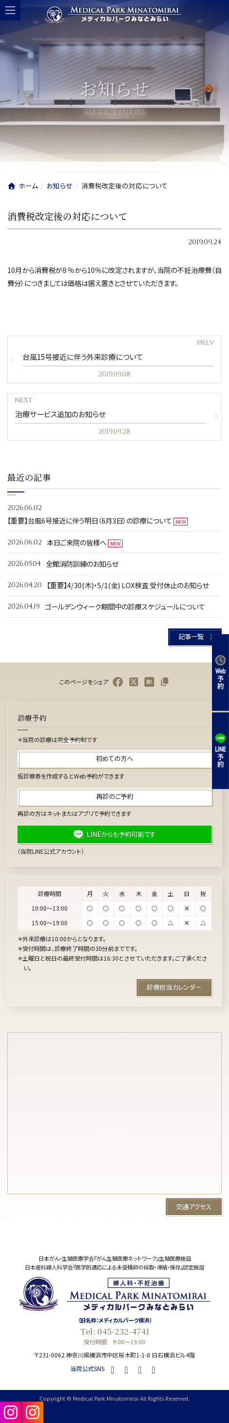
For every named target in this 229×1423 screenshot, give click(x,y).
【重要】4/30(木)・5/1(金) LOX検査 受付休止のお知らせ (128, 585)
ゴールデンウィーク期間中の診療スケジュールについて (125, 606)
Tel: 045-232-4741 (114, 1331)
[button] (195, 636)
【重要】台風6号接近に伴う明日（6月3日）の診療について (89, 520)
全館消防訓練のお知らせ (82, 564)
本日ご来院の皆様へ (76, 542)
